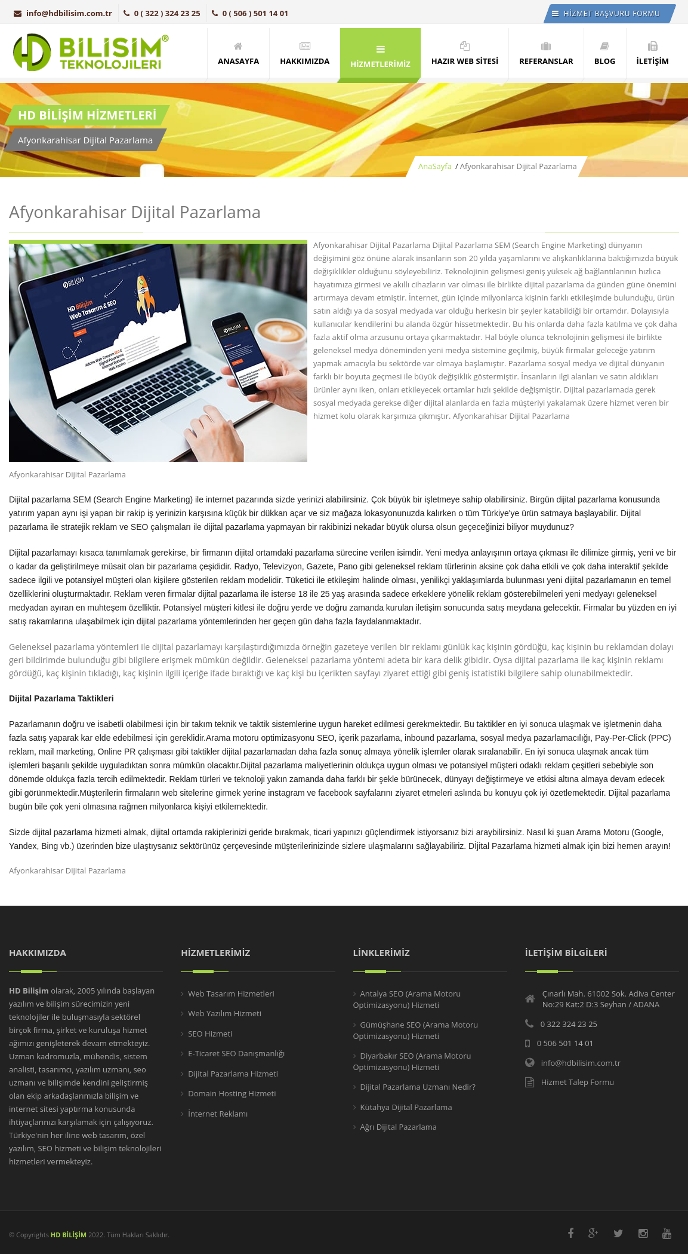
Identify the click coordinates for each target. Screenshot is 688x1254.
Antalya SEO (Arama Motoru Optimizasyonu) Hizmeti (407, 999)
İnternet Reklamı (218, 1113)
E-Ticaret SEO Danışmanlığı (236, 1053)
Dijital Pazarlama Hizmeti (233, 1073)
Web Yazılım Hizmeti (224, 1013)
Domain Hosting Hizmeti (232, 1093)
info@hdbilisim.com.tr (63, 13)
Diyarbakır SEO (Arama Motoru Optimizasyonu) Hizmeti (412, 1061)
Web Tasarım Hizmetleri (231, 993)
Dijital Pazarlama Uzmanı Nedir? (418, 1086)
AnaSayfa (435, 166)
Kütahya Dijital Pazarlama (406, 1107)
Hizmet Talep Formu (577, 1082)
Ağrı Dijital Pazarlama (398, 1126)
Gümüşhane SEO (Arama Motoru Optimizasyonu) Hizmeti (416, 1030)
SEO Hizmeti (210, 1033)
